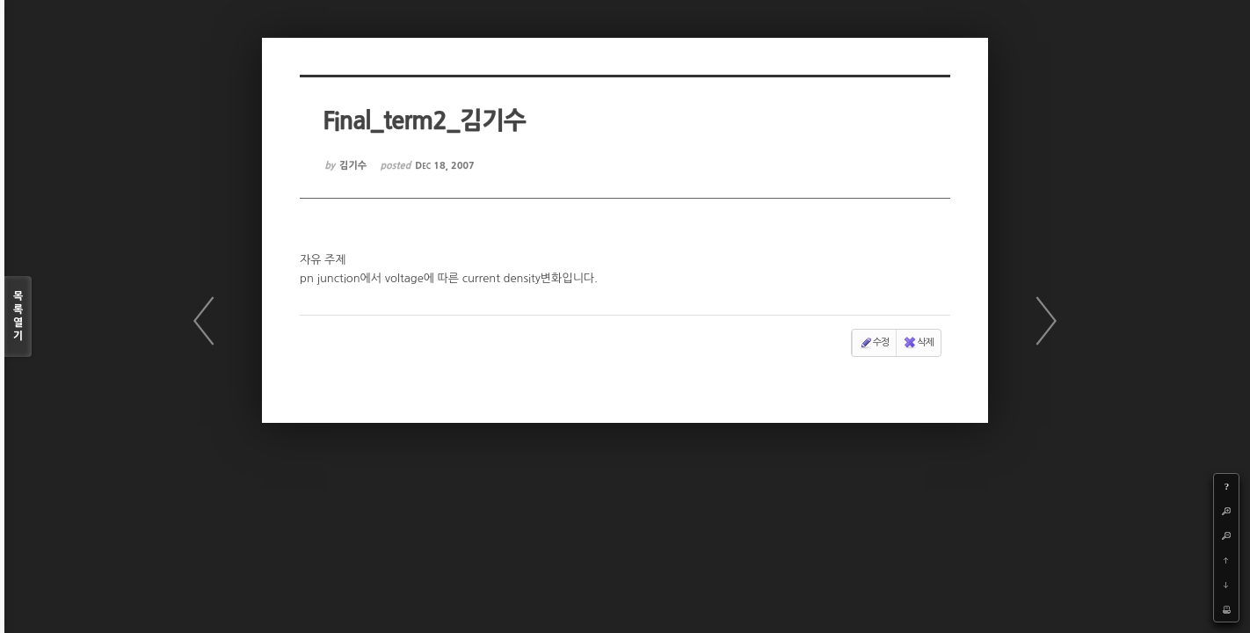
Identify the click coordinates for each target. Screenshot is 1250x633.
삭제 (918, 342)
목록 (18, 317)
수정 (875, 342)
